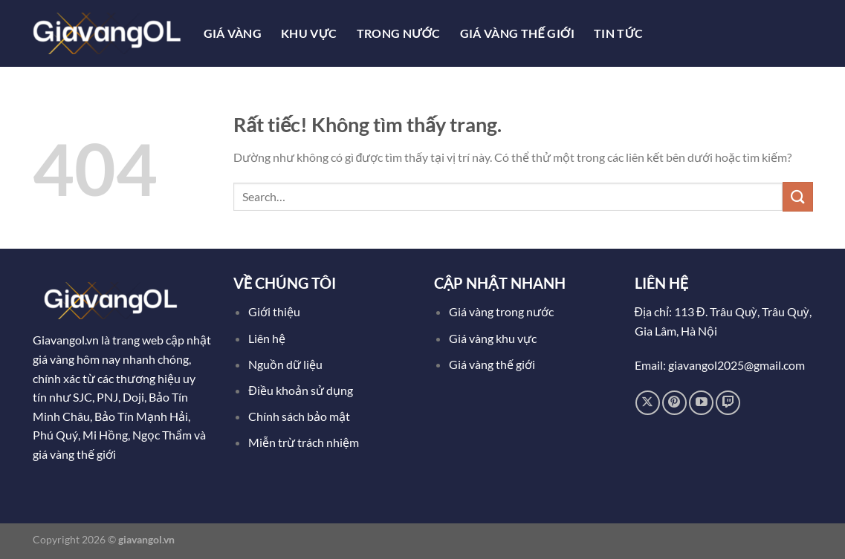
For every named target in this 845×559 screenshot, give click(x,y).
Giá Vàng (233, 33)
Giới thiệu (274, 311)
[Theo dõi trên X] (647, 402)
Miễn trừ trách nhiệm (303, 442)
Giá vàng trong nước (501, 311)
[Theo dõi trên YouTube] (701, 402)
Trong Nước (399, 33)
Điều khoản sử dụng (301, 390)
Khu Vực (309, 33)
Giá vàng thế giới (492, 364)
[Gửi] (797, 196)
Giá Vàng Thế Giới (517, 33)
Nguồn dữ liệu (286, 364)
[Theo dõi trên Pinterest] (674, 402)
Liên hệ (266, 338)
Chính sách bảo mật (299, 416)
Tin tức (619, 33)
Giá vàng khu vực (493, 338)
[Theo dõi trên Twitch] (728, 402)
